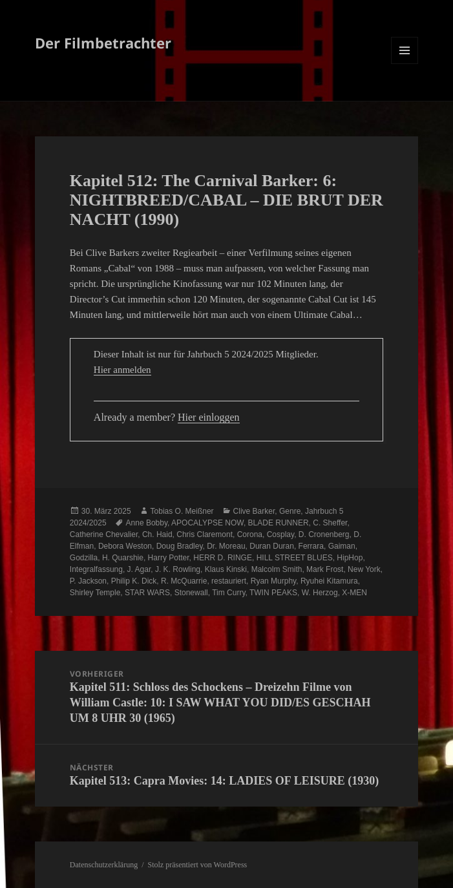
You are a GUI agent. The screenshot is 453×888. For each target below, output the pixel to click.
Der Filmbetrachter (103, 42)
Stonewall (191, 592)
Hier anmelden (122, 370)
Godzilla (84, 557)
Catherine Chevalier (104, 534)
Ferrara (311, 546)
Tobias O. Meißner (182, 511)
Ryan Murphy (273, 581)
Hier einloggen (209, 417)
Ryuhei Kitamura (329, 581)
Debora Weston (125, 546)
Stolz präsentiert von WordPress (197, 864)
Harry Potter (168, 557)
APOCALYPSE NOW (207, 522)
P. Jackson (88, 581)
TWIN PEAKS (273, 592)
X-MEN (354, 592)
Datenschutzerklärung (104, 864)
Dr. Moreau (226, 546)
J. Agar (139, 569)
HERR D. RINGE (222, 557)
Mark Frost (324, 569)
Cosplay (280, 534)
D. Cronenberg (324, 534)
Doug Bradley (179, 546)
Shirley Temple (95, 592)
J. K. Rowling (177, 569)
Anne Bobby (147, 522)
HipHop (350, 557)
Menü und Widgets (405, 63)
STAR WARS (147, 592)
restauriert (228, 581)
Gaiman (341, 546)
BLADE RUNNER (278, 522)
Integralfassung (96, 569)
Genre (289, 511)
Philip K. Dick (134, 581)
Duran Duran (271, 546)
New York (364, 569)
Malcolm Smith (276, 569)
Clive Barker (254, 511)
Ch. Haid (157, 534)
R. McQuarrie (184, 581)
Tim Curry (228, 592)
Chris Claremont (204, 534)
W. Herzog (320, 592)
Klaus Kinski (226, 569)
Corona (249, 534)
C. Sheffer (330, 522)
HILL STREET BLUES (295, 557)
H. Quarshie (122, 557)
